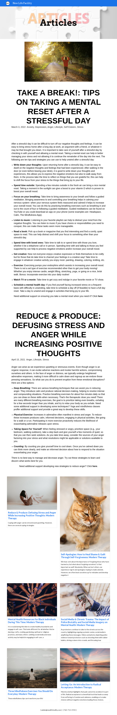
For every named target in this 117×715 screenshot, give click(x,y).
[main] (58, 23)
